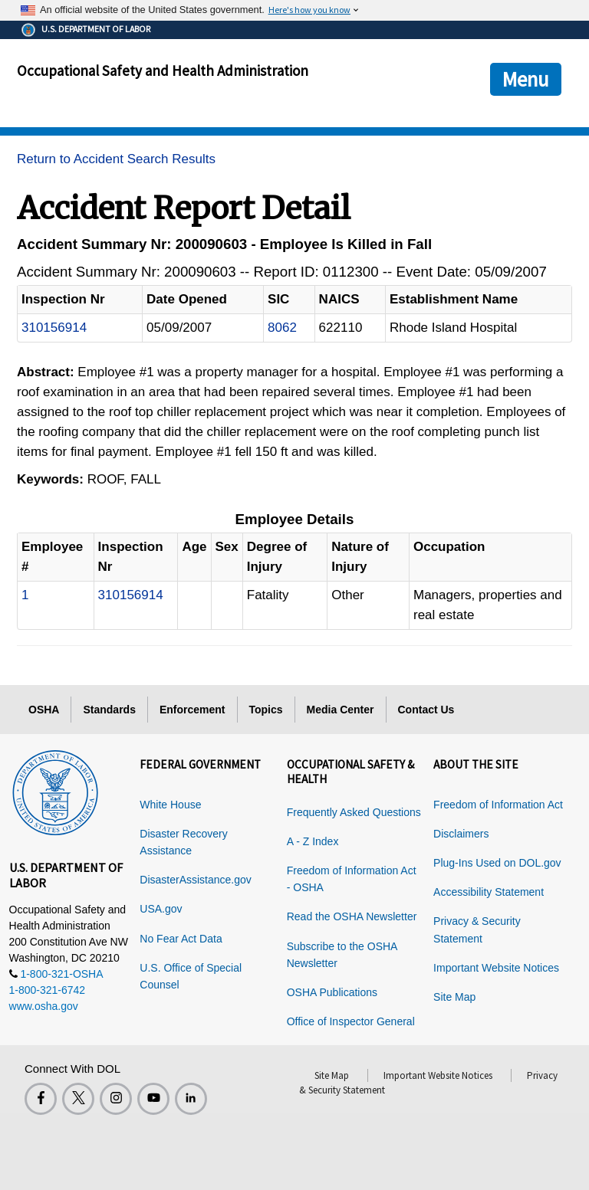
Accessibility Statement (488, 892)
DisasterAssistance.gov (196, 880)
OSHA (43, 709)
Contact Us (426, 709)
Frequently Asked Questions (354, 812)
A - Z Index (313, 841)
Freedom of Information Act (498, 804)
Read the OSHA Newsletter (352, 916)
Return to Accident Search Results (116, 159)
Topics (266, 709)
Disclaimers (461, 834)
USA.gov (161, 909)
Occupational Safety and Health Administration (162, 70)
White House (170, 804)
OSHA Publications (332, 992)
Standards (109, 709)
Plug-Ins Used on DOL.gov (497, 863)
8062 (282, 327)
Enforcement (192, 709)
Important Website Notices (496, 968)
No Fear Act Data (181, 939)
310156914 (54, 327)
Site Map (454, 997)
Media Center (340, 709)
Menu (525, 79)
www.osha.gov (43, 1006)
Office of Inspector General (351, 1021)
